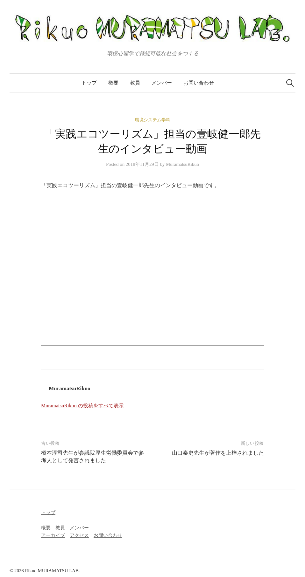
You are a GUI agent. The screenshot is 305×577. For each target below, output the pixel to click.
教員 (135, 82)
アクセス (79, 535)
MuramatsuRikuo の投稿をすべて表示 (82, 405)
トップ (89, 82)
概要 (113, 82)
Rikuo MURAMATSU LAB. (52, 570)
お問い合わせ (198, 82)
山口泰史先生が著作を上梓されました (218, 453)
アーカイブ (53, 535)
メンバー (162, 82)
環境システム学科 (152, 120)
